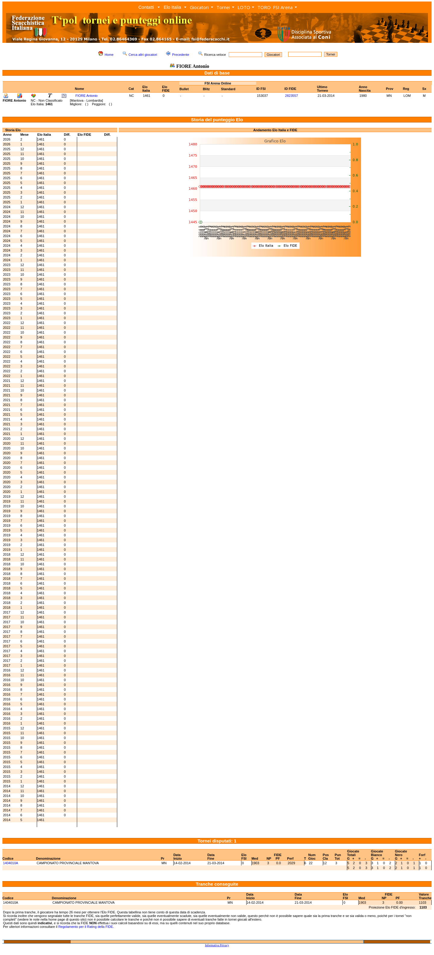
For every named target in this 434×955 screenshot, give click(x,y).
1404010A (10, 863)
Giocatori (199, 7)
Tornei (223, 7)
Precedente (180, 54)
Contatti (146, 7)
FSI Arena (283, 7)
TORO (264, 7)
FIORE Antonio (86, 95)
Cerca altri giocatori (143, 54)
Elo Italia (172, 7)
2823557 (291, 95)
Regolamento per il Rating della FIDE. (86, 926)
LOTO (243, 7)
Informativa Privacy (217, 945)
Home (109, 54)
